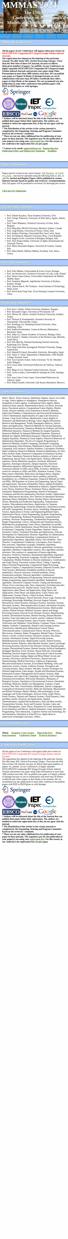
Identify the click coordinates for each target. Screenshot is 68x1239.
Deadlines (52, 151)
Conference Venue (27, 735)
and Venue (51, 36)
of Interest (39, 36)
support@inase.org (32, 148)
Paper (5, 36)
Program (28, 36)
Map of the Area (44, 733)
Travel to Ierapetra (48, 735)
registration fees (37, 141)
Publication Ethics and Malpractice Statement (23, 151)
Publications (62, 36)
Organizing (17, 36)
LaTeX (61, 173)
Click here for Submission (14, 191)
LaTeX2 (8, 176)
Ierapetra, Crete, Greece (23, 733)
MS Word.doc (48, 173)
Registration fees (50, 148)
